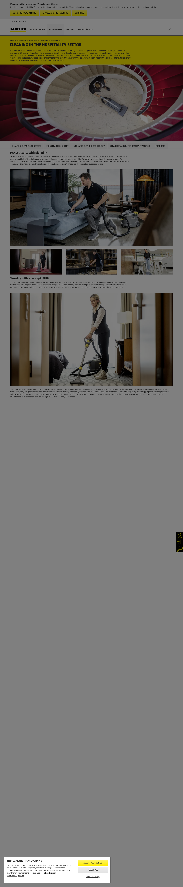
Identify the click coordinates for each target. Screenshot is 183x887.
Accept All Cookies (93, 863)
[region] (57, 870)
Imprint (21, 876)
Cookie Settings (92, 877)
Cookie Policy (42, 873)
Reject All (93, 870)
